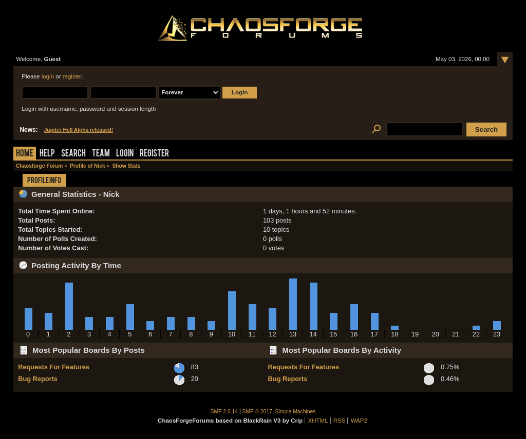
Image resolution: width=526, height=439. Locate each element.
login (48, 76)
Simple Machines (295, 411)
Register (154, 154)
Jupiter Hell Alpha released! (78, 130)
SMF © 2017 (257, 411)
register (72, 76)
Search (73, 154)
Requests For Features (53, 367)
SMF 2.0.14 (224, 411)
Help (47, 154)
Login (125, 154)
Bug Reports (38, 379)
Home (24, 154)
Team (101, 154)
